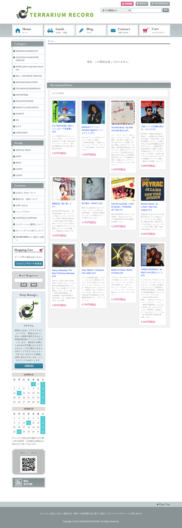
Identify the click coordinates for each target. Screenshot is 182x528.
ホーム (27, 31)
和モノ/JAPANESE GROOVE (29, 76)
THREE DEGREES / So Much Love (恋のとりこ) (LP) (152, 272)
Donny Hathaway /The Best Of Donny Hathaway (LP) (63, 273)
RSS (25, 481)
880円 (18, 163)
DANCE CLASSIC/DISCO (27, 107)
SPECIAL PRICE (23, 150)
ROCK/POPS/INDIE (25, 101)
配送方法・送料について (27, 199)
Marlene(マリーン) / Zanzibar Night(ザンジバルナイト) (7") (92, 130)
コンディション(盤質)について (29, 224)
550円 (18, 156)
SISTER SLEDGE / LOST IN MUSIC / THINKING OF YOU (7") (122, 207)
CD (17, 120)
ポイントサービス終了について (30, 230)
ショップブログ (23, 212)
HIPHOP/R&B (22, 95)
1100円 (19, 169)
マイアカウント (160, 4)
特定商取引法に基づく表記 (92, 513)
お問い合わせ (123, 31)
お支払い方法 (55, 513)
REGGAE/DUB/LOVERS (27, 82)
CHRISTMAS (22, 133)
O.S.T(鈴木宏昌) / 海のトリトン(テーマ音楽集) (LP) (63, 129)
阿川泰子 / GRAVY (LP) (92, 203)
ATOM (27, 484)
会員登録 (127, 4)
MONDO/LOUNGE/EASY (27, 51)
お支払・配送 (59, 31)
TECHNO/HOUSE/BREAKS (28, 88)
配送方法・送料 (71, 513)
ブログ (91, 31)
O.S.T (18, 126)
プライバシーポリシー (117, 513)
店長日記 (28, 366)
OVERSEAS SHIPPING (26, 218)
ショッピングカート (155, 31)
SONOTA (20, 114)
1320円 (19, 175)
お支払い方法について (26, 193)
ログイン (141, 4)
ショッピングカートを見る (28, 263)
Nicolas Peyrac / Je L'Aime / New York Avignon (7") (149, 207)
